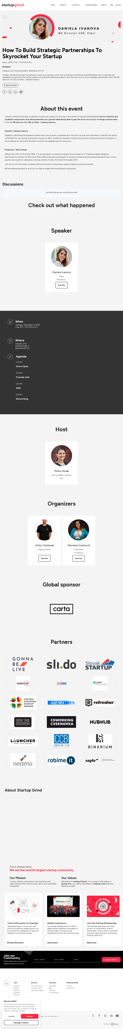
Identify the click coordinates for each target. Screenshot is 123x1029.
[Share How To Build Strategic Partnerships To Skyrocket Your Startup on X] (10, 92)
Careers (69, 986)
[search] (111, 5)
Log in (118, 5)
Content (76, 5)
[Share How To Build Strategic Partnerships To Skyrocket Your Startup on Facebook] (4, 92)
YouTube (52, 990)
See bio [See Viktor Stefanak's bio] (44, 558)
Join (52, 5)
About (104, 5)
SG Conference (36, 986)
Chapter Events (36, 988)
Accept (30, 1016)
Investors (17, 986)
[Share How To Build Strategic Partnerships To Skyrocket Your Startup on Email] (21, 92)
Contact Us (70, 988)
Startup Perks (91, 5)
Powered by (111, 1024)
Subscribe (110, 960)
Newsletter (52, 986)
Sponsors (17, 992)
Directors (17, 995)
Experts (16, 988)
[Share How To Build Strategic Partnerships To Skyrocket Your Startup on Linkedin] (15, 92)
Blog (50, 988)
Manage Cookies (21, 1022)
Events (63, 5)
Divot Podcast (53, 992)
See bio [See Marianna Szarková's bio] (78, 558)
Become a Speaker (37, 990)
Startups (16, 990)
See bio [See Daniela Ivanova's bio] (61, 285)
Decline (12, 1016)
